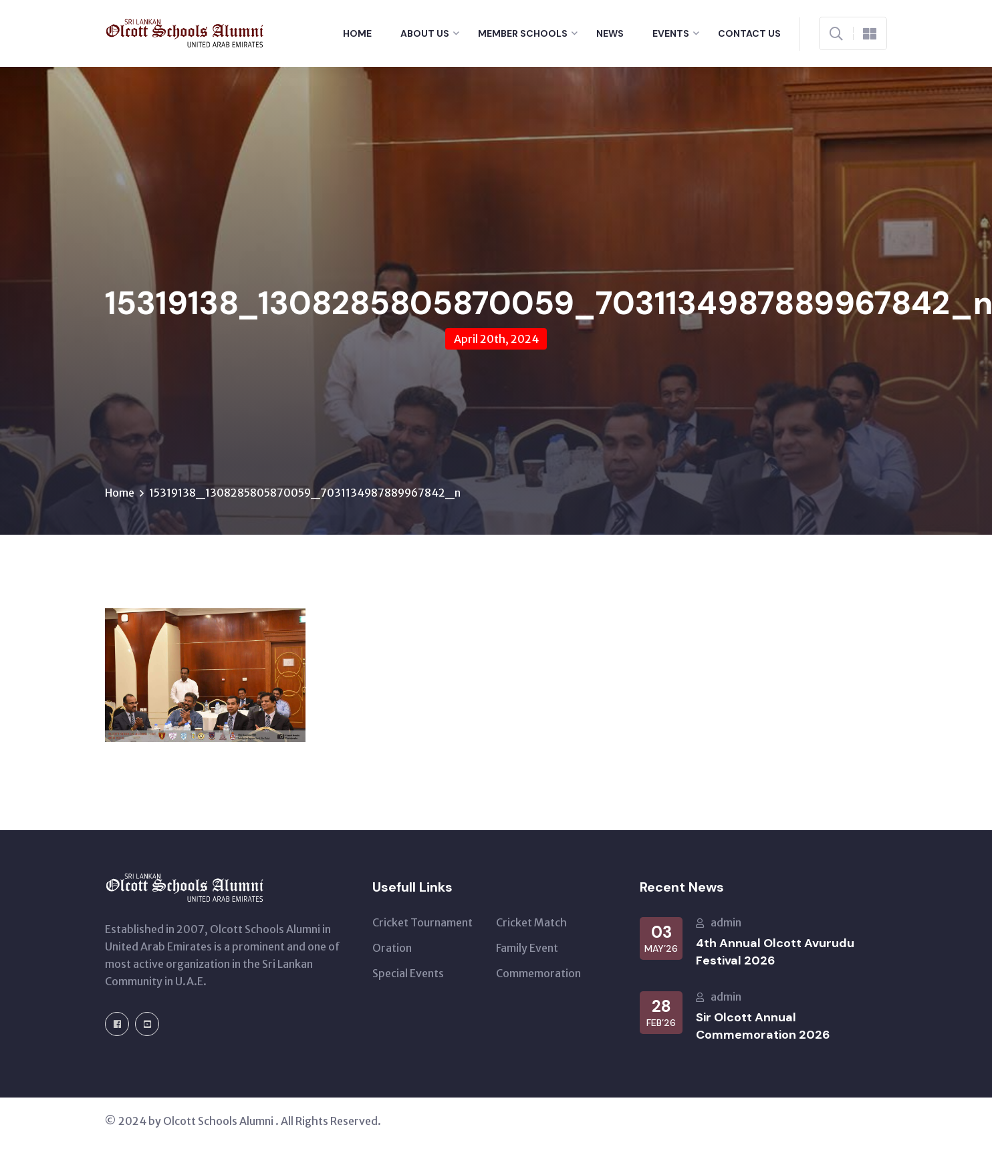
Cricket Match (531, 922)
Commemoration (538, 973)
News (610, 33)
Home (357, 33)
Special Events (408, 973)
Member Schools (523, 33)
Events (670, 33)
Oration (392, 947)
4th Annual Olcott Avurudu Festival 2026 (775, 952)
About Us (424, 33)
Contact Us (749, 33)
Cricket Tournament (422, 922)
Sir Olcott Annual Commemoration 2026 (763, 1026)
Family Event (527, 947)
